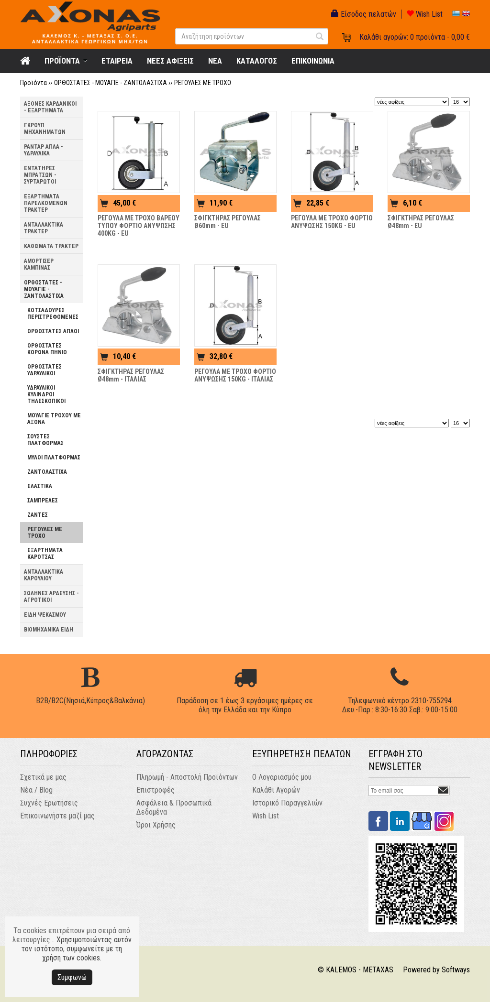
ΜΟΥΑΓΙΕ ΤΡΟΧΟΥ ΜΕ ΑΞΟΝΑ (54, 418)
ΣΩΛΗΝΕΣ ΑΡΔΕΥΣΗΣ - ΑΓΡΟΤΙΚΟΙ (51, 596)
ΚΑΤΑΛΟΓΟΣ (256, 60)
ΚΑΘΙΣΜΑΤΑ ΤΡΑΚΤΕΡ (51, 246)
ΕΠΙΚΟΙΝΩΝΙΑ (312, 60)
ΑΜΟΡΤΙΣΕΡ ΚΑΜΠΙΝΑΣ (39, 264)
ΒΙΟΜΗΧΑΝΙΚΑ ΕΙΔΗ (48, 629)
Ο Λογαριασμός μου (282, 777)
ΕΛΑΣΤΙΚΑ (39, 486)
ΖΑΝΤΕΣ (37, 515)
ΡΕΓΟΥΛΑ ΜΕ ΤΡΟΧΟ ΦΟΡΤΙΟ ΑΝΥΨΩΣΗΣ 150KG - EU (332, 221)
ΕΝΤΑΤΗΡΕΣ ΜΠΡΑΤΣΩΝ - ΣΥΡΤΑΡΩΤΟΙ (40, 175)
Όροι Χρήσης (156, 824)
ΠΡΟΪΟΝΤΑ (62, 60)
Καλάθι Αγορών (276, 790)
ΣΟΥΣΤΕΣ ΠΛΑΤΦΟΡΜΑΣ (45, 440)
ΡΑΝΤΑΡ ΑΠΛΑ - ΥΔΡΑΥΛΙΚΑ (43, 150)
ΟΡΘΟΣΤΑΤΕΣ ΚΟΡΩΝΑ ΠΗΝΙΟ (47, 349)
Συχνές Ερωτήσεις (49, 802)
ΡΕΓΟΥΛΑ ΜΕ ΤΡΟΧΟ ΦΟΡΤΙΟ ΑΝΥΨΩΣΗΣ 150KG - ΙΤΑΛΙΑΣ (235, 375)
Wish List (424, 14)
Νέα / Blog (36, 790)
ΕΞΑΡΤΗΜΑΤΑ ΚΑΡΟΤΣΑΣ (45, 553)
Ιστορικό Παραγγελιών (287, 802)
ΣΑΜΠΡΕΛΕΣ (42, 500)
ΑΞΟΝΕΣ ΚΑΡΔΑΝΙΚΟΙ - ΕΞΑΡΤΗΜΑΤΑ (50, 107)
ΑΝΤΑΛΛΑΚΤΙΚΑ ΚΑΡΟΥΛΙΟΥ (43, 575)
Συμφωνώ (72, 977)
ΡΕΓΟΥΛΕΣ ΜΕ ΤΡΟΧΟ (202, 83)
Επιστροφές (155, 790)
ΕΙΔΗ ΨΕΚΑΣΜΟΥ (45, 614)
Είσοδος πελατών (363, 14)
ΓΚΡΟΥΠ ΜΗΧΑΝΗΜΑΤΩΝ (45, 128)
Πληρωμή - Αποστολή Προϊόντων (187, 777)
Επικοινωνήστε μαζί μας (57, 815)
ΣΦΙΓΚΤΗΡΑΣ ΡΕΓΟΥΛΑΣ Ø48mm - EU (421, 221)
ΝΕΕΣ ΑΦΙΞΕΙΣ (170, 60)
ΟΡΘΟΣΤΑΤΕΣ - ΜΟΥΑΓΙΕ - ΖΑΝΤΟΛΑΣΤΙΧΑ (110, 83)
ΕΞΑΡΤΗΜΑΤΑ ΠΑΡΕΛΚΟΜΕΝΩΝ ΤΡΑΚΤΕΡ (45, 203)
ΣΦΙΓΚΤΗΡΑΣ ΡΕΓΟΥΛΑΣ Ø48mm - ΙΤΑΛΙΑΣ (131, 375)
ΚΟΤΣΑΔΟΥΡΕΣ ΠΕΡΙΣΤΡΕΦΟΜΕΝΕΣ (52, 313)
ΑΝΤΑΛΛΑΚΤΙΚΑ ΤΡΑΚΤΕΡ (43, 228)
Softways (456, 969)
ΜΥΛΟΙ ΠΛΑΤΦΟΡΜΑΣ (53, 457)
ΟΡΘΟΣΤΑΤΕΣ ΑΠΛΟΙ (53, 331)
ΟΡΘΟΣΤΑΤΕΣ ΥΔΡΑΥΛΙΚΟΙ (44, 370)
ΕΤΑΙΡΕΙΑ (117, 60)
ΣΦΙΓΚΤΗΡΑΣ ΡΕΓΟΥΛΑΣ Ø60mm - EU (227, 221)
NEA (215, 60)
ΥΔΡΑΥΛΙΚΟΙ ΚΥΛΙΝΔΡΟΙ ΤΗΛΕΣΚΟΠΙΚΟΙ (46, 394)
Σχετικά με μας (43, 777)
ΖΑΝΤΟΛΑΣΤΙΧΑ (47, 471)
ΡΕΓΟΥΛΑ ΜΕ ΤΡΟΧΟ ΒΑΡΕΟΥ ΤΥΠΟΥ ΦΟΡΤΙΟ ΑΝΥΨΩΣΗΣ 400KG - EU (138, 225)
